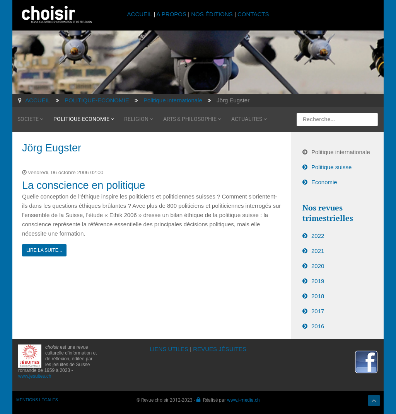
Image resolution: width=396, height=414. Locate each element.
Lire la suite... (44, 250)
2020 (317, 266)
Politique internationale (340, 152)
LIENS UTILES (169, 349)
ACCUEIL (140, 14)
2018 (317, 296)
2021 (317, 251)
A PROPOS (171, 14)
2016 (317, 326)
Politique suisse (331, 167)
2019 (317, 281)
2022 (317, 235)
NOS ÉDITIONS (212, 14)
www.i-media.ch (243, 400)
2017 (317, 311)
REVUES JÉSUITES (219, 349)
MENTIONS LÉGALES (37, 399)
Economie (324, 182)
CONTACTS (253, 14)
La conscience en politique (83, 185)
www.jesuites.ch (34, 376)
